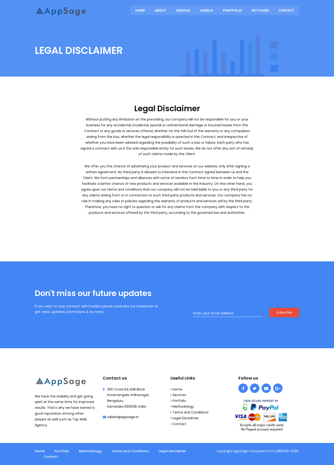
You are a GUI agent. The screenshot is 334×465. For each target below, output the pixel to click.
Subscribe (284, 312)
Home (140, 10)
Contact (286, 10)
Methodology (183, 406)
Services (179, 395)
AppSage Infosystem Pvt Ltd (256, 451)
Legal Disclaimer (186, 418)
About (160, 10)
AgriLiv (206, 10)
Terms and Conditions (191, 412)
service (183, 10)
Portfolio (232, 10)
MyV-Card (260, 10)
